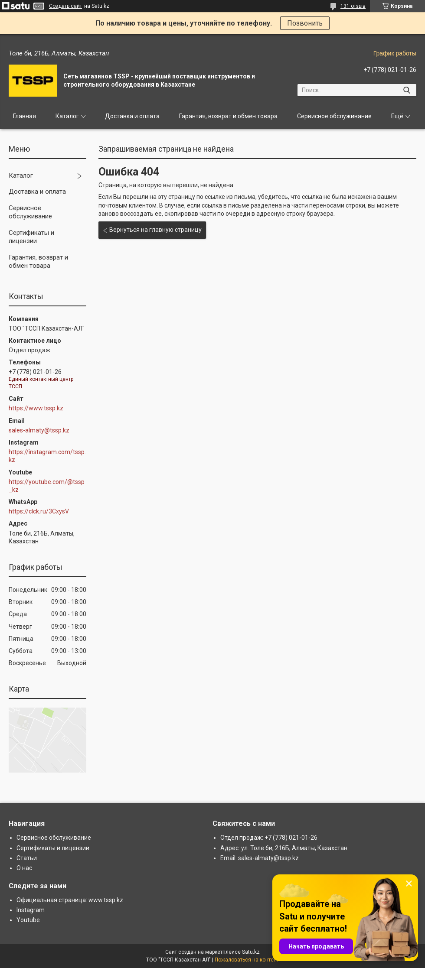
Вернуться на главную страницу (155, 229)
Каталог (67, 116)
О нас (24, 867)
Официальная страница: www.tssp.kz (69, 900)
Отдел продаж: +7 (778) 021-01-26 (268, 837)
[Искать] (406, 90)
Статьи (26, 857)
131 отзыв (353, 6)
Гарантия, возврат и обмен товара (228, 116)
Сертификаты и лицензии (31, 237)
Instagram (30, 909)
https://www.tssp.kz (36, 408)
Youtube (28, 919)
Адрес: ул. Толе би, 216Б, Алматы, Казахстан (283, 848)
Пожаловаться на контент (247, 960)
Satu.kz (251, 952)
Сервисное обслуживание (334, 116)
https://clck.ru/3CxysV (39, 511)
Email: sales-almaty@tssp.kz (259, 857)
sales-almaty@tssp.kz (39, 430)
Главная (24, 116)
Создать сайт (65, 6)
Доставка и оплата (132, 116)
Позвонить (305, 23)
